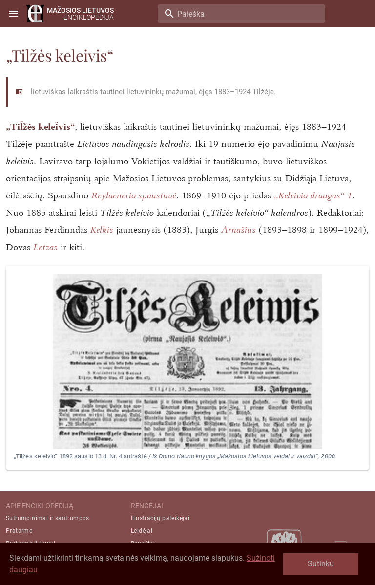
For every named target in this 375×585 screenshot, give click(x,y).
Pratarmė (19, 530)
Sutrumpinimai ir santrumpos (47, 518)
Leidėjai (141, 530)
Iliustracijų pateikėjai (160, 518)
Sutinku (321, 563)
